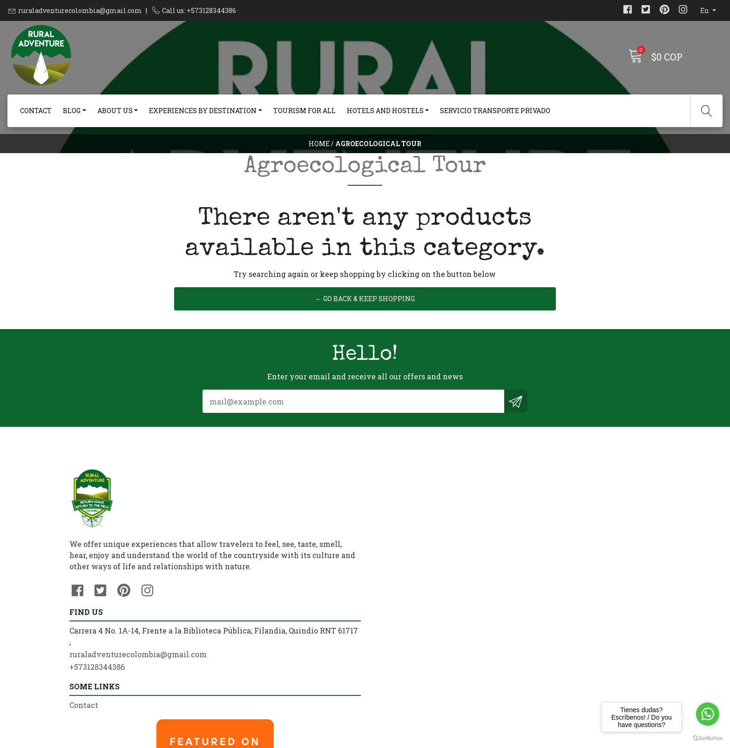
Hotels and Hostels (385, 110)
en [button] (705, 10)
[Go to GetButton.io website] (708, 738)
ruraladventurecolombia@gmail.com (80, 10)
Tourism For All (304, 110)
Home (319, 160)
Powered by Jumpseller (438, 738)
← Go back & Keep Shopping (365, 370)
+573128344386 (248, 628)
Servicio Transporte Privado (495, 110)
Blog (72, 110)
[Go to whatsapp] (707, 714)
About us (115, 110)
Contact (36, 110)
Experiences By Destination (203, 110)
